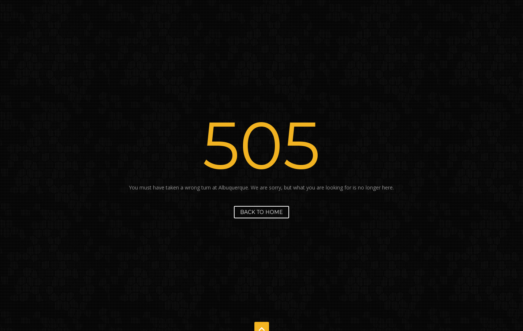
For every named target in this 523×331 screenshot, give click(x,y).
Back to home (261, 212)
